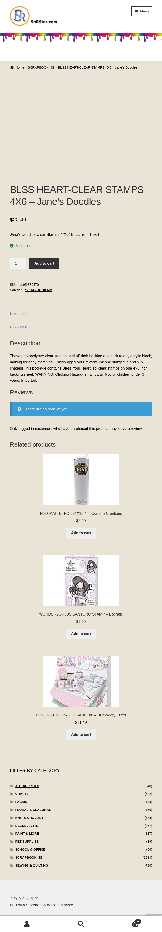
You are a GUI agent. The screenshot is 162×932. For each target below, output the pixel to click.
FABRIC (21, 802)
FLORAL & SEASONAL (33, 810)
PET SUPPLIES (27, 841)
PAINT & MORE (27, 833)
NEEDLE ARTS (26, 826)
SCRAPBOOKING (41, 67)
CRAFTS (22, 794)
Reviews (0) (20, 327)
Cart (124, 921)
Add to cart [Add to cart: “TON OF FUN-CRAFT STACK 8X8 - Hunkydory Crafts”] (81, 735)
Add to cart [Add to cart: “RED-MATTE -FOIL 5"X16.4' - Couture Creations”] (81, 533)
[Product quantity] (18, 263)
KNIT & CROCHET (29, 818)
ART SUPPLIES (27, 786)
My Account (27, 924)
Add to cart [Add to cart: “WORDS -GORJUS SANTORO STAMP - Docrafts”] (81, 634)
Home (19, 67)
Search (81, 924)
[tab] (81, 314)
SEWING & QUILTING (31, 865)
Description (19, 313)
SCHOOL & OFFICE (30, 849)
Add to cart (44, 263)
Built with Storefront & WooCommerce (41, 905)
